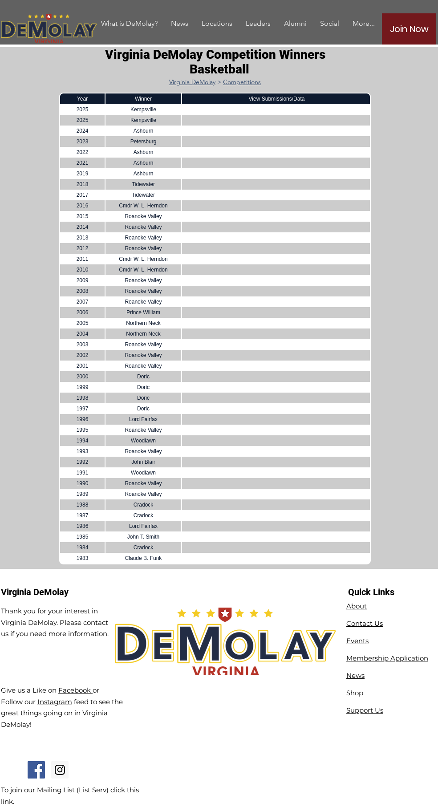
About (356, 606)
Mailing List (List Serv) (73, 790)
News (355, 675)
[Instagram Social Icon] (60, 770)
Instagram (54, 702)
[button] (295, 23)
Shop (354, 693)
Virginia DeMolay (192, 82)
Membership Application (387, 658)
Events (357, 641)
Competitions (242, 82)
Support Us (364, 710)
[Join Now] (409, 29)
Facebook (75, 690)
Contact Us (364, 623)
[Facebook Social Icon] (36, 770)
